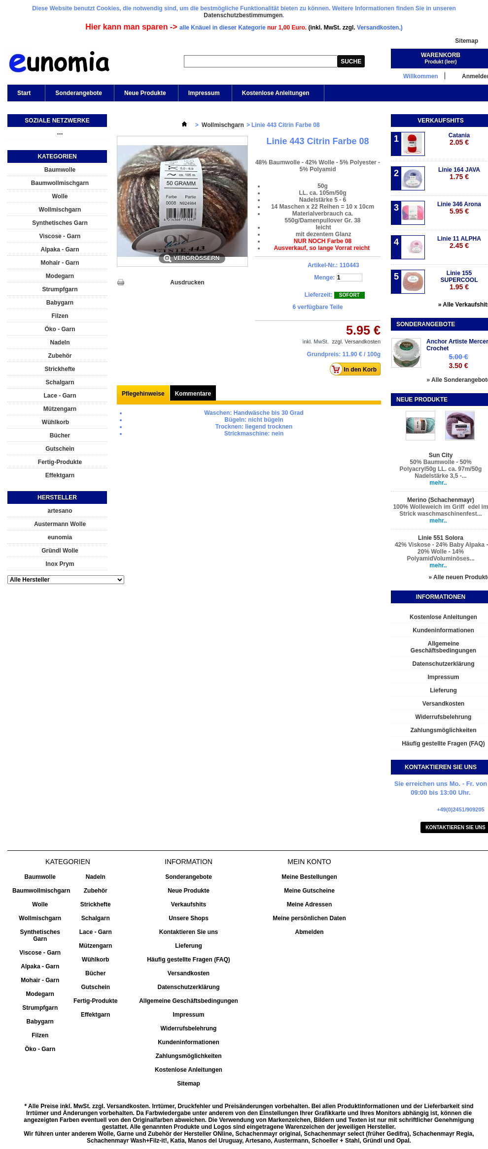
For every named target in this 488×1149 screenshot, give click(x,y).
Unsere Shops (189, 918)
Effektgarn (59, 475)
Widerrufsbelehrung (189, 1028)
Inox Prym (59, 563)
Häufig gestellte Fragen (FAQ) (188, 959)
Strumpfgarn (60, 289)
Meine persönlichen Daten (309, 918)
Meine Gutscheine (309, 890)
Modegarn (60, 276)
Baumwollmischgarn (60, 183)
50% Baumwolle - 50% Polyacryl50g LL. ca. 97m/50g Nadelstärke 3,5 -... (441, 469)
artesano (59, 510)
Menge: (324, 277)
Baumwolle (59, 169)
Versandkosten (188, 973)
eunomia (60, 537)
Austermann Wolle (60, 524)
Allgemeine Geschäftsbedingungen (188, 1000)
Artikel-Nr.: (323, 265)
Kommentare (193, 393)
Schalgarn (59, 382)
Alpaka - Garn (59, 249)
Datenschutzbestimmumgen (243, 15)
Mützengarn (59, 408)
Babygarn (59, 302)
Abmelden (309, 932)
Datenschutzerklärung (188, 987)
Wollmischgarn (60, 209)
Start (23, 95)
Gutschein (59, 448)
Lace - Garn (59, 395)
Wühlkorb (55, 422)
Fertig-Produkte (60, 462)
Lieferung (188, 945)
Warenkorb (440, 55)
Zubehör (60, 355)
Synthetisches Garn (60, 222)
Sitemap (466, 40)
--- (60, 133)
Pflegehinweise (143, 393)
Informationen (440, 596)
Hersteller (57, 497)
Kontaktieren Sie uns (188, 932)
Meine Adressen (309, 904)
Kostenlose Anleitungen (275, 95)
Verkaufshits (440, 120)
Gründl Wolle (59, 550)
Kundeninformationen (188, 1042)
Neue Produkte (145, 93)
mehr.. (438, 482)
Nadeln (60, 342)
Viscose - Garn (60, 236)
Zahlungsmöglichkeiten (188, 1056)
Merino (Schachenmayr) (440, 500)
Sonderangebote (78, 93)
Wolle (60, 196)
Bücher (60, 435)
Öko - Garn (59, 329)
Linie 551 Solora (440, 537)
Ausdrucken (187, 282)
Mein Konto (309, 862)
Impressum (204, 93)
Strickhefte (59, 369)
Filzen (59, 315)
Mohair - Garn (59, 262)
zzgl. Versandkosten (356, 341)
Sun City (441, 455)
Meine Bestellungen (309, 876)
